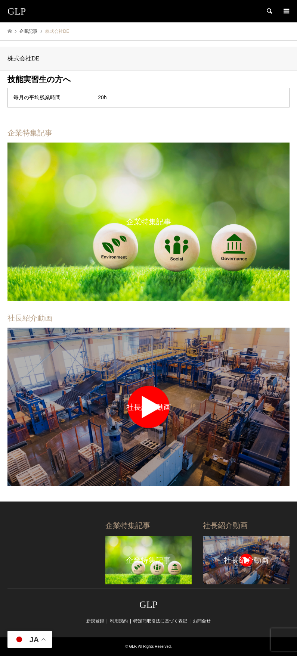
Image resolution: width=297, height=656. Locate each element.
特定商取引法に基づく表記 (160, 621)
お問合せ (202, 621)
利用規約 (119, 621)
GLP (148, 604)
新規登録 (95, 621)
